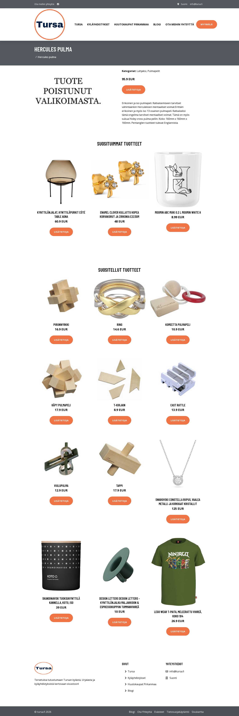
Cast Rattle (177, 403)
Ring (119, 323)
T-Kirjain (119, 403)
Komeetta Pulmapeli (177, 323)
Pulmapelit (154, 69)
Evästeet (159, 710)
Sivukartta (198, 710)
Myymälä (207, 23)
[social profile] (58, 4)
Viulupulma (61, 484)
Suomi (183, 4)
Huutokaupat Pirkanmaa (131, 23)
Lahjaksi (141, 69)
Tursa (78, 23)
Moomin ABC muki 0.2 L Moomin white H (178, 211)
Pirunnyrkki (61, 323)
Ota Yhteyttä (144, 710)
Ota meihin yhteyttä (179, 23)
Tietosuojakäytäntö (178, 710)
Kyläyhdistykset (98, 23)
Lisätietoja (133, 87)
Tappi (119, 484)
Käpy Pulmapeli (61, 403)
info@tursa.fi (196, 4)
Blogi (157, 23)
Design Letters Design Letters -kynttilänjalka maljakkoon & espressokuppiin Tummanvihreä (119, 601)
